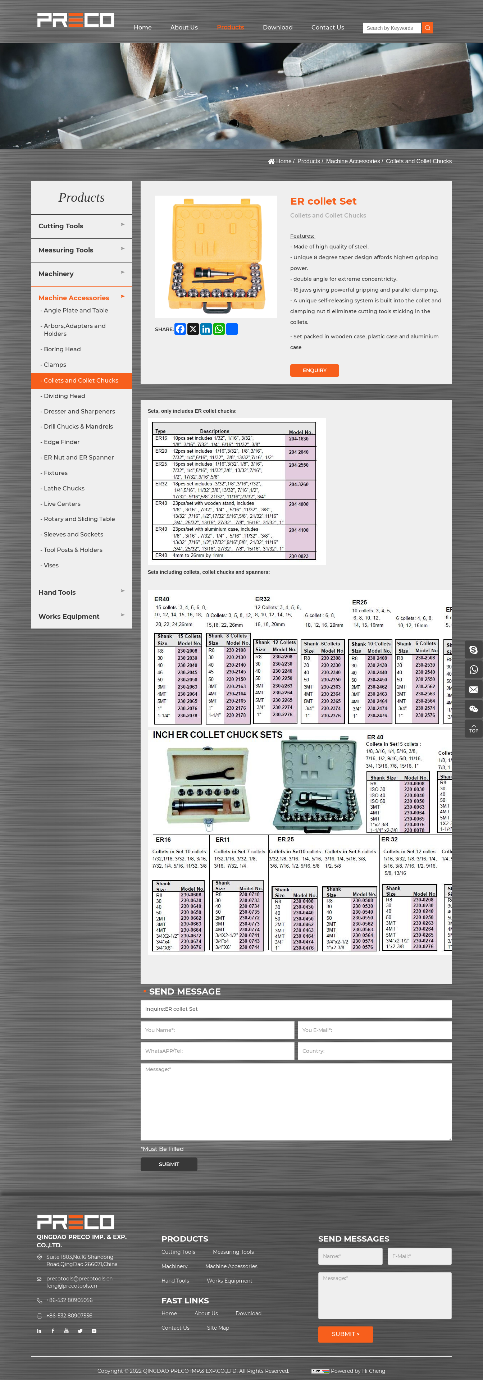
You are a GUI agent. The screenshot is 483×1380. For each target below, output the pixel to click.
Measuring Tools (66, 250)
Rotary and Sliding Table (79, 519)
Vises (51, 565)
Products (230, 27)
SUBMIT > (346, 1334)
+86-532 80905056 (69, 1300)
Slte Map (218, 1328)
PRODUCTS (184, 1239)
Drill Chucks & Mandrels (78, 426)
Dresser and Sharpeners (79, 411)
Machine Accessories (353, 161)
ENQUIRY (315, 370)
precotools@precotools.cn (79, 1278)
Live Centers (62, 504)
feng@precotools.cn (71, 1286)
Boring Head (62, 349)
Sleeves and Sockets (73, 534)
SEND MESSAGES (353, 1239)
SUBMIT (169, 1164)
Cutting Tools (60, 226)
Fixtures (56, 473)
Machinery (56, 274)
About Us (184, 27)
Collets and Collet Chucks (419, 161)
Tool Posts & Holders (73, 550)
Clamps (55, 364)
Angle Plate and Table (76, 310)
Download (278, 27)
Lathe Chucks (64, 488)
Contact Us (327, 27)
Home (143, 27)
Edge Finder (62, 442)
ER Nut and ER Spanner (79, 457)
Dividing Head (64, 396)
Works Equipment (69, 617)
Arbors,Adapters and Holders (75, 330)
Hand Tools (57, 593)
